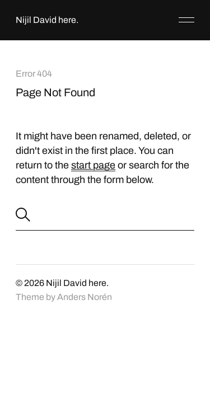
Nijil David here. (47, 20)
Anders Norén (84, 297)
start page (93, 165)
